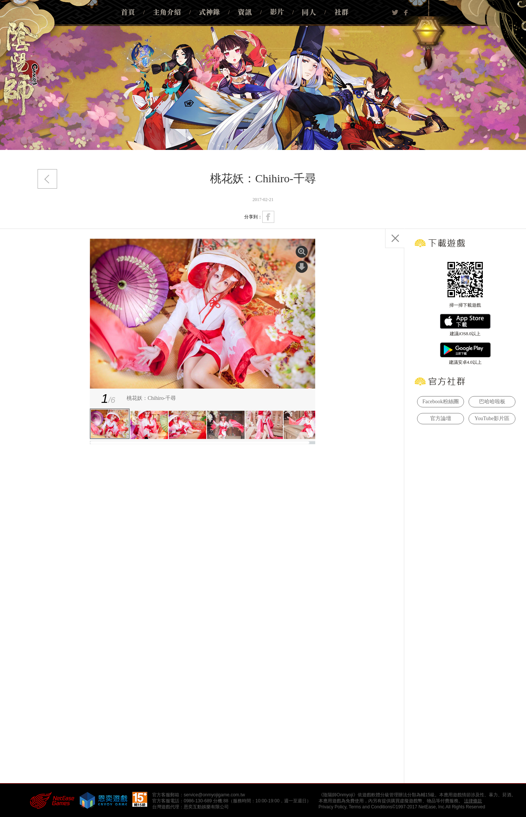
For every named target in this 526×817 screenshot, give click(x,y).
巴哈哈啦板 (492, 401)
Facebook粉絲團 (440, 401)
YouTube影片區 (492, 418)
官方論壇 (440, 418)
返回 (47, 179)
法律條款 (473, 800)
